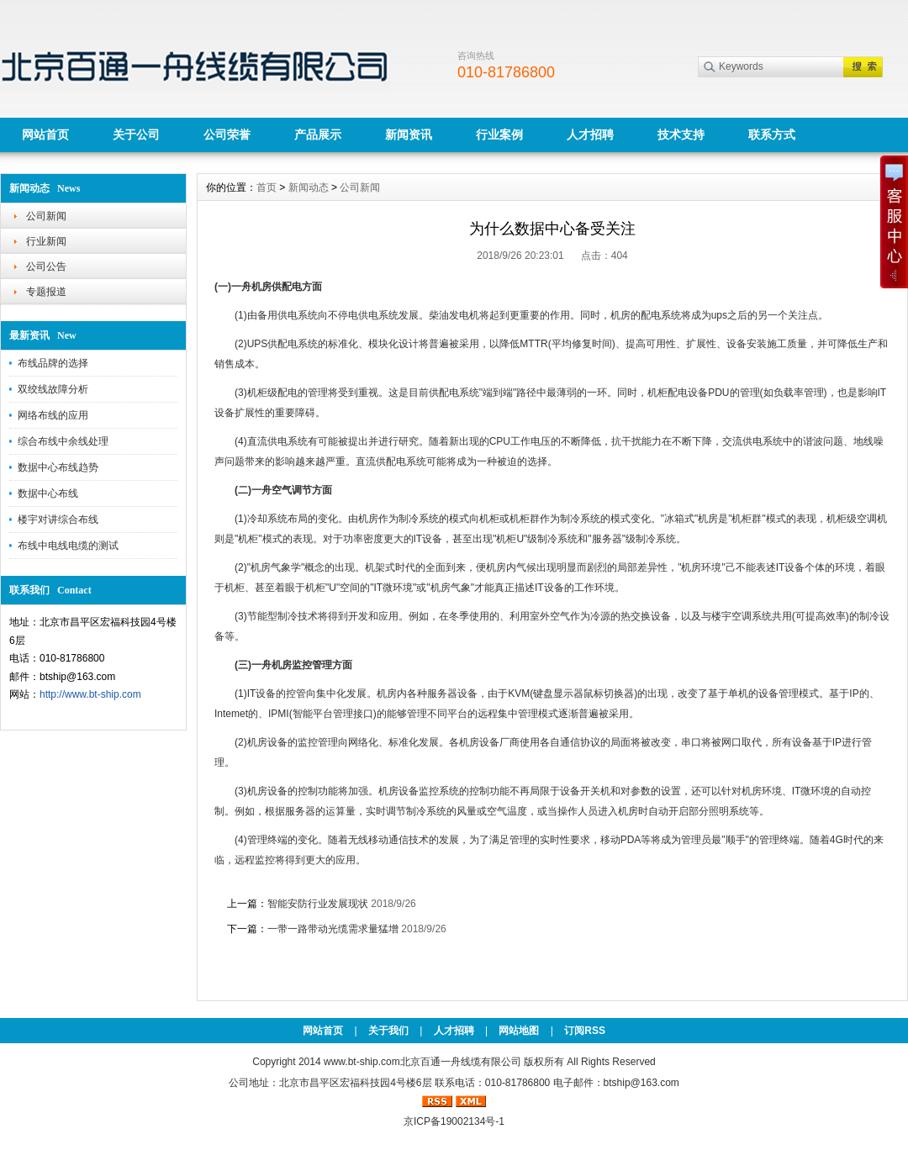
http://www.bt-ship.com (90, 694)
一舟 (241, 287)
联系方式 (771, 134)
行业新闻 (46, 241)
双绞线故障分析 (53, 389)
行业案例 (499, 134)
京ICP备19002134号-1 (454, 1121)
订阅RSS (584, 1030)
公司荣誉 (227, 134)
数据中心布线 (48, 493)
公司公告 (46, 266)
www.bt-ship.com (362, 1062)
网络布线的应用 (53, 415)
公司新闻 (46, 216)
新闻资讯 (408, 134)
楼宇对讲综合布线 (58, 519)
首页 (266, 187)
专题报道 (46, 292)
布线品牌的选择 (53, 363)
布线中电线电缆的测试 (68, 545)
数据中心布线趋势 (58, 467)
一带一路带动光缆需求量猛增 (333, 929)
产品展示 (317, 134)
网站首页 (45, 134)
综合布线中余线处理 (63, 441)
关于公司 (136, 134)
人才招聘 (590, 134)
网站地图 (519, 1030)
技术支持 (681, 134)
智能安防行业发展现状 (317, 904)
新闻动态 (308, 187)
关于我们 (388, 1030)
